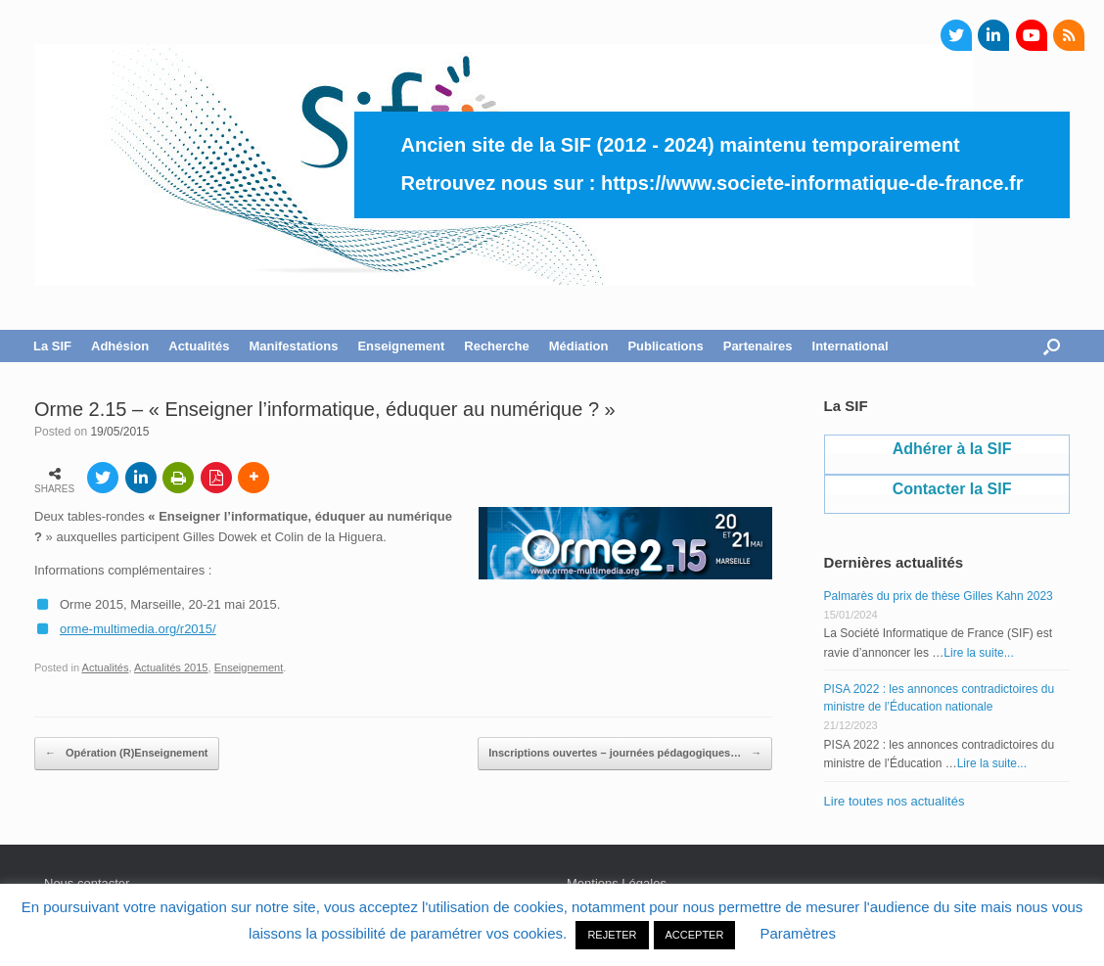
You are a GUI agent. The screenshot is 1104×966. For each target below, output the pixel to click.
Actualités (198, 346)
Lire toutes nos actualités (894, 801)
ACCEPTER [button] (695, 935)
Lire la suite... (978, 653)
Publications (665, 346)
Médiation (579, 346)
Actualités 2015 (171, 667)
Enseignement (400, 346)
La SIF (52, 346)
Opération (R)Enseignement (126, 753)
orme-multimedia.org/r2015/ (138, 628)
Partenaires (758, 346)
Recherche (496, 346)
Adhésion (120, 346)
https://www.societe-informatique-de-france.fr (812, 183)
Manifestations (293, 346)
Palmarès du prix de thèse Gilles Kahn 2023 (938, 596)
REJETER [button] (611, 935)
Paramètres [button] (797, 933)
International (850, 346)
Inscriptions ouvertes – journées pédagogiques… (624, 753)
